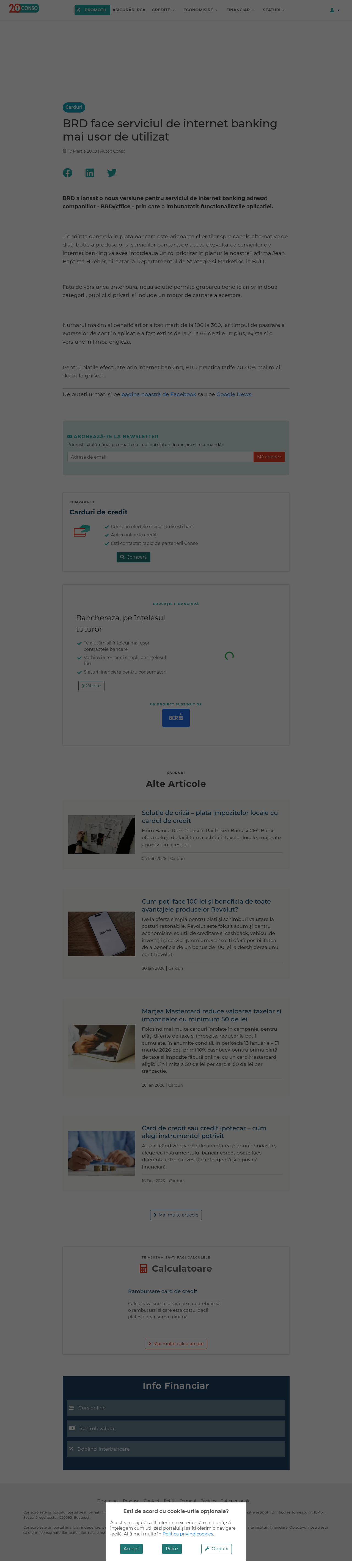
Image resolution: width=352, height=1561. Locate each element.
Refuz (172, 1548)
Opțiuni (216, 1548)
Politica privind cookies (188, 1534)
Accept (131, 1548)
